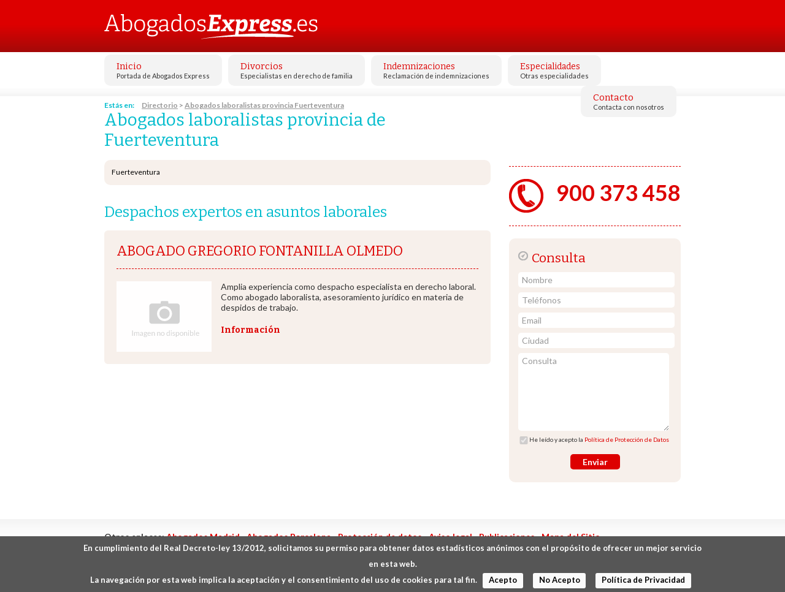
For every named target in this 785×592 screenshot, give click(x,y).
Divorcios (261, 66)
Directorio (160, 105)
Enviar (595, 462)
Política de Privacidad (643, 580)
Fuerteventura (136, 171)
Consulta (593, 392)
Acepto (503, 580)
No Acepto (559, 580)
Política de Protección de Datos (626, 439)
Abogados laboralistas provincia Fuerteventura (264, 105)
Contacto (613, 97)
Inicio (129, 66)
